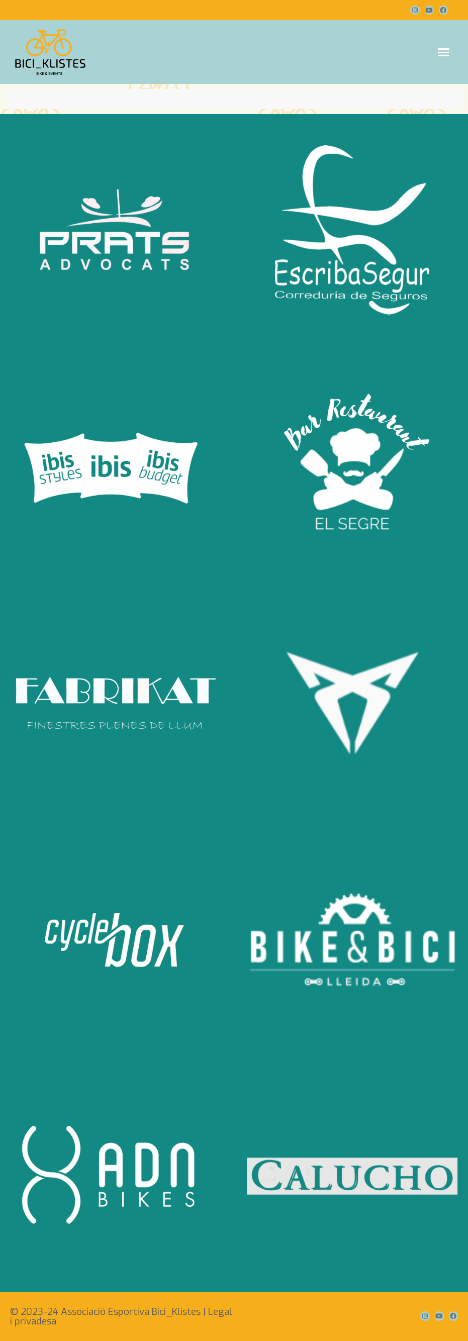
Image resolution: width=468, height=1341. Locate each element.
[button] (443, 52)
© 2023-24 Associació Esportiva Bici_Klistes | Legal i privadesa (121, 1316)
